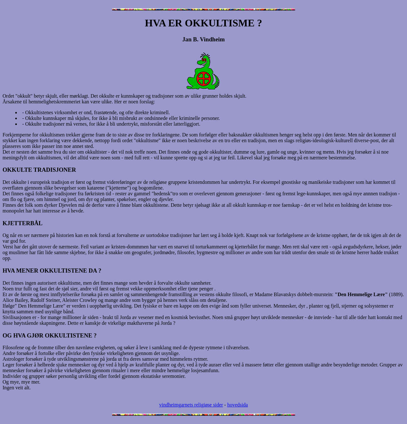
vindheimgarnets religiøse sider (191, 404)
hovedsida (237, 404)
